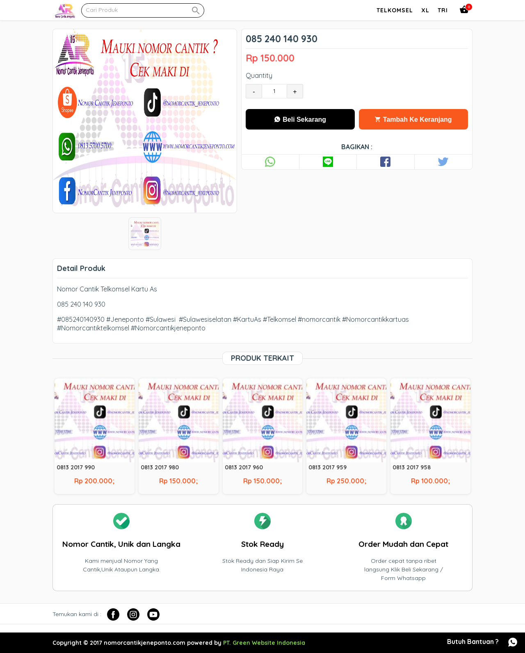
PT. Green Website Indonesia (264, 642)
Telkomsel (395, 10)
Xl (425, 10)
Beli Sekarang (300, 119)
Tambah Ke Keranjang (413, 119)
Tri (443, 10)
